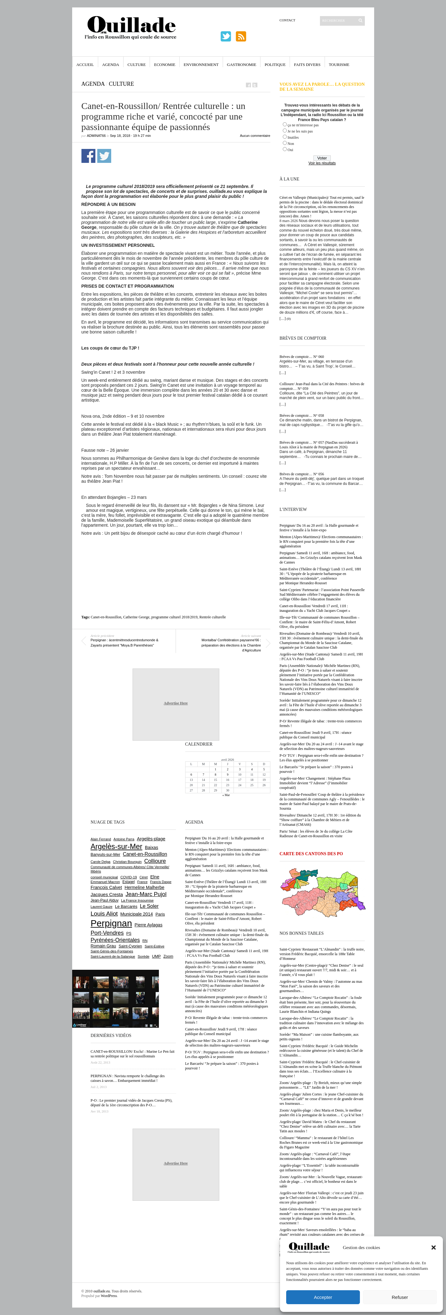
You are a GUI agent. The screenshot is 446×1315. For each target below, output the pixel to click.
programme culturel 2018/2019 (174, 617)
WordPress (109, 1296)
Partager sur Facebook (88, 156)
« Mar (226, 795)
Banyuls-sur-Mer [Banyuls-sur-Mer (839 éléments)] (105, 854)
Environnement (201, 64)
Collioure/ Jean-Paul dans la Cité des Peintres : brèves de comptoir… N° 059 (322, 386)
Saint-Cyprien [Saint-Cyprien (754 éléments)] (130, 946)
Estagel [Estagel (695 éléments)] (128, 882)
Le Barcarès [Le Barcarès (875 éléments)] (126, 906)
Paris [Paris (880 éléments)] (160, 914)
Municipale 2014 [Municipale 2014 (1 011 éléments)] (136, 914)
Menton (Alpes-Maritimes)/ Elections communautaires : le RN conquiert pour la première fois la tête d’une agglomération (321, 541)
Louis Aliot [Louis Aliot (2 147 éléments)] (104, 913)
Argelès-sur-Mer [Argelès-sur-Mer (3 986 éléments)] (116, 847)
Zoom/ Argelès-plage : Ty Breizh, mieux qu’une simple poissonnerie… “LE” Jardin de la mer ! (321, 1085)
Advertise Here (176, 703)
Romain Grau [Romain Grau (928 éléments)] (103, 945)
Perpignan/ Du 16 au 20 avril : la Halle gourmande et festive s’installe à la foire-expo (319, 527)
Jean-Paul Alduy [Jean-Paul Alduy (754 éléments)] (105, 900)
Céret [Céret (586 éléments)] (143, 877)
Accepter (323, 1297)
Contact (287, 20)
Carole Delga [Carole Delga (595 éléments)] (101, 862)
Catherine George (136, 617)
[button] (434, 1247)
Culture (137, 64)
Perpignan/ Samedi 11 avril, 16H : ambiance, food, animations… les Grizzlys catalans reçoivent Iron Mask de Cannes (321, 557)
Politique (275, 64)
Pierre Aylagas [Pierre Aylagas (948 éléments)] (149, 924)
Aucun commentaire (255, 135)
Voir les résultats (322, 163)
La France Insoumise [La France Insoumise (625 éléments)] (137, 900)
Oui (290, 150)
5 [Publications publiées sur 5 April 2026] (264, 769)
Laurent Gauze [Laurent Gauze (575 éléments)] (102, 906)
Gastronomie (241, 64)
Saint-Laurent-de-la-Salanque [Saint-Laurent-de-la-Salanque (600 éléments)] (113, 956)
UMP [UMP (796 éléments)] (156, 956)
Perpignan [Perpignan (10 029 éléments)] (111, 923)
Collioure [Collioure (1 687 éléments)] (155, 861)
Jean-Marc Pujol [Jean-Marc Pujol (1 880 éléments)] (145, 894)
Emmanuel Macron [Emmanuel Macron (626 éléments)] (105, 882)
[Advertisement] (175, 552)
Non (291, 144)
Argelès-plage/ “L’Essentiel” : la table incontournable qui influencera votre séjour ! (319, 1167)
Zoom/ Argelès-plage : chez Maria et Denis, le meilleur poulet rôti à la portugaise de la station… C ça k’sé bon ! (322, 1112)
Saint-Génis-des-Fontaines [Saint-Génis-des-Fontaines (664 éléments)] (112, 951)
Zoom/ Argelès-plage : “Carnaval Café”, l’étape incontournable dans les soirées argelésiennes (315, 1156)
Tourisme (339, 64)
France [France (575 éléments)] (142, 882)
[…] (283, 318)
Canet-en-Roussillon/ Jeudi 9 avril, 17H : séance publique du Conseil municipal (316, 734)
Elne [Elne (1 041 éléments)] (154, 876)
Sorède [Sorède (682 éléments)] (144, 956)
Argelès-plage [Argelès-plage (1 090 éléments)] (151, 838)
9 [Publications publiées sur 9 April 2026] (227, 774)
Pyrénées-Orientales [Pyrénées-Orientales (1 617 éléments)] (115, 940)
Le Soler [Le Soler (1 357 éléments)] (149, 906)
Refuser (400, 1297)
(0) (289, 318)
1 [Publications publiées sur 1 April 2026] (215, 769)
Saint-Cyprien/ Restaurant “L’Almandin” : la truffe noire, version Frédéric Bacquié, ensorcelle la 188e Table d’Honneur (322, 954)
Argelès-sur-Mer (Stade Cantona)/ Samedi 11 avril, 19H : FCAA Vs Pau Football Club (321, 656)
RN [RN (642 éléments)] (144, 941)
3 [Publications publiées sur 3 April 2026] (240, 769)
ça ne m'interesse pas (303, 125)
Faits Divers (307, 64)
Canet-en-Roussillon (106, 617)
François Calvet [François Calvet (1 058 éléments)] (106, 887)
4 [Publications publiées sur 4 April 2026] (252, 769)
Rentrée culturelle (212, 617)
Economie (164, 64)
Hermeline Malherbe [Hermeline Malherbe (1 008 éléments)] (144, 887)
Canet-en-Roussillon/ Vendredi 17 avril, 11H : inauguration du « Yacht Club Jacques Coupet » (315, 608)
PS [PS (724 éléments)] (128, 933)
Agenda (110, 64)
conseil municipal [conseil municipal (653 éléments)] (104, 877)
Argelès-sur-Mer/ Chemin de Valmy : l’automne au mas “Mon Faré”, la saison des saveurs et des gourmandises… (321, 986)
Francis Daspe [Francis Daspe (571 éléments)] (161, 882)
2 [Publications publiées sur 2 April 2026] (227, 769)
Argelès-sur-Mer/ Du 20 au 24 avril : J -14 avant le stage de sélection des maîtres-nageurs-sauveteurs (322, 746)
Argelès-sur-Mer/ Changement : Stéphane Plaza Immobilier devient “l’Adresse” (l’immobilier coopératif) (315, 783)
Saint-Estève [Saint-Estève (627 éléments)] (154, 946)
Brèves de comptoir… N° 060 (302, 357)
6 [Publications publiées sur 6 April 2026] (191, 774)
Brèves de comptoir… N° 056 (302, 474)
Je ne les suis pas (300, 131)
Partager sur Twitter (104, 156)
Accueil (85, 64)
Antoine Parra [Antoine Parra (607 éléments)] (124, 839)
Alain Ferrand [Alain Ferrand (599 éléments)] (101, 839)
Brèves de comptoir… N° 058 (302, 415)
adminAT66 (96, 135)
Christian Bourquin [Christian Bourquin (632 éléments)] (127, 862)
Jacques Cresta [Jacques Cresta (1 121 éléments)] (107, 894)
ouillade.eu (102, 1291)
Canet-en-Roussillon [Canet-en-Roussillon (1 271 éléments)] (145, 854)
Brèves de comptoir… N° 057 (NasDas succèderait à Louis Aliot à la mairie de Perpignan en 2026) (319, 444)
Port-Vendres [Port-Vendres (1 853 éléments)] (107, 933)
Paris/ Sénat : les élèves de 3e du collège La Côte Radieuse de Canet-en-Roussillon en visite (316, 833)
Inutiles (293, 137)
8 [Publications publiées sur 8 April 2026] (215, 774)
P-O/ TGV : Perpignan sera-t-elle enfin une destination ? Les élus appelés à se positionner (322, 757)
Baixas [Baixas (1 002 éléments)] (151, 847)
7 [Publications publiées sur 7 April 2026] (203, 774)
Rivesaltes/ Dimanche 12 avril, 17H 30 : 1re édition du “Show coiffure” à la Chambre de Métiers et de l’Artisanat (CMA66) (320, 820)
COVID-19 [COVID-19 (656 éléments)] (128, 877)
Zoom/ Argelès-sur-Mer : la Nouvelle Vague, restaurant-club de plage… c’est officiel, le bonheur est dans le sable (321, 1181)
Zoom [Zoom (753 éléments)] (168, 956)
